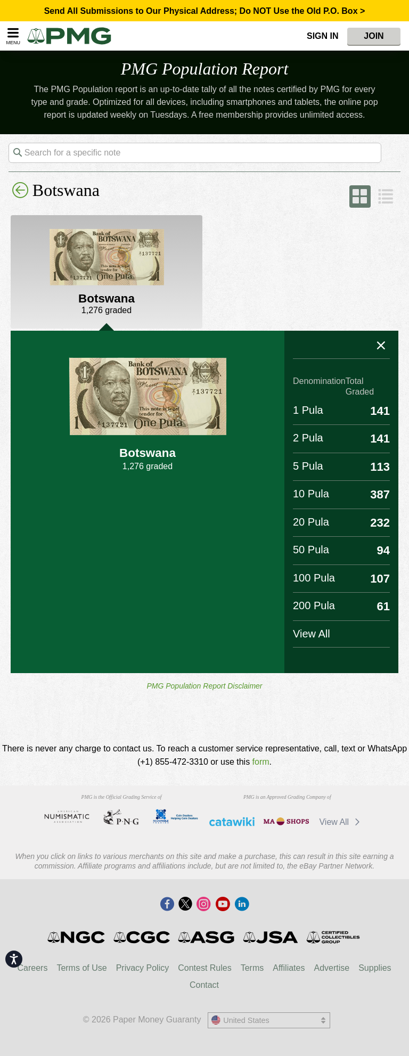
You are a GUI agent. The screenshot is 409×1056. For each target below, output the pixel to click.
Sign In (323, 35)
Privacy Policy (142, 967)
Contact (204, 984)
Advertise (331, 967)
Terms (252, 967)
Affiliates (289, 967)
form (260, 761)
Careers (32, 967)
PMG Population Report (205, 68)
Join (373, 35)
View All (341, 821)
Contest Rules (205, 967)
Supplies (374, 967)
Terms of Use (81, 967)
